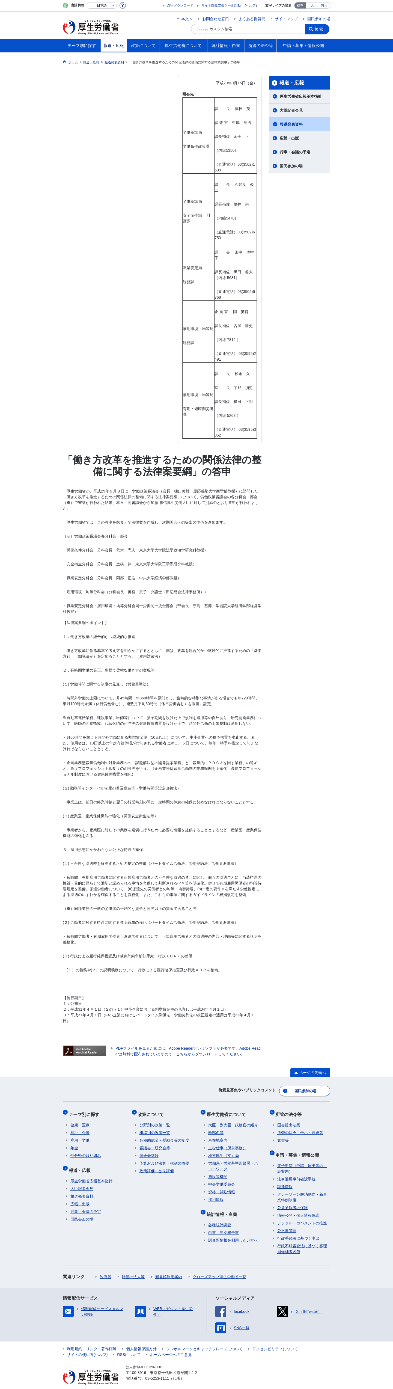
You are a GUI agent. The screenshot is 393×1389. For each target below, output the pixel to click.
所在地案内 (217, 1135)
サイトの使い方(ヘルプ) (87, 1346)
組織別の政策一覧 (154, 1128)
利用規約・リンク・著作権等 (92, 1340)
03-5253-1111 (157, 1370)
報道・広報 (291, 82)
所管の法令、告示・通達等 (300, 1128)
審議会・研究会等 (154, 1143)
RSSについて (128, 1346)
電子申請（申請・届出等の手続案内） (302, 1160)
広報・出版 (289, 138)
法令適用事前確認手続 (296, 1170)
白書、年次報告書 (223, 1224)
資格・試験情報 (221, 1187)
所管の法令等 (290, 1111)
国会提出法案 (288, 1120)
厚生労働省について (228, 1111)
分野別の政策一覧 (154, 1120)
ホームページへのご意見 (171, 1346)
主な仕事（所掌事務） (227, 1143)
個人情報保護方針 (141, 1340)
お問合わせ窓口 (215, 19)
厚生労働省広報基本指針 (301, 96)
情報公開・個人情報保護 (298, 1207)
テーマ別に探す (85, 1111)
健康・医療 (80, 1120)
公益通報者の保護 (292, 1199)
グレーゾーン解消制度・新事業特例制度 (302, 1189)
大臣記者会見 (291, 110)
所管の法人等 (133, 1268)
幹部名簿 (216, 1128)
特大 (324, 5)
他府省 (105, 1268)
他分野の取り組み (85, 1150)
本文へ (187, 19)
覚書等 (283, 1135)
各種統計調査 (219, 1216)
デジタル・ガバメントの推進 (302, 1214)
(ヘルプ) (251, 5)
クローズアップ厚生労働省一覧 (219, 1268)
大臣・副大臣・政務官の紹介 (233, 1120)
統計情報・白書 (223, 1207)
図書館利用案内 (168, 1268)
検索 (320, 29)
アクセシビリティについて (275, 1340)
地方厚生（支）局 (223, 1150)
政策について (152, 1111)
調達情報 (285, 1178)
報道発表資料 (291, 124)
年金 (74, 1143)
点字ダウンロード (180, 5)
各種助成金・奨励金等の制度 (164, 1135)
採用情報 (216, 1194)
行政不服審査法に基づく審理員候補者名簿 (302, 1240)
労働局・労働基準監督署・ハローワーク (233, 1161)
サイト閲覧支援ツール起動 (221, 5)
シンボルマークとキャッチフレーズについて (204, 1340)
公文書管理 (286, 1222)
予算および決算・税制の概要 (164, 1158)
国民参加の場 (318, 19)
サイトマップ (286, 19)
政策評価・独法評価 (156, 1166)
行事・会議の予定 (295, 152)
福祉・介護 (80, 1128)
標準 (300, 5)
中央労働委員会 (221, 1179)
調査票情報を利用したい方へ (233, 1232)
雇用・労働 (80, 1135)
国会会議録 (149, 1150)
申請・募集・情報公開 (299, 1148)
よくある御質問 (252, 19)
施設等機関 (217, 1172)
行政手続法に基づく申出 (298, 1230)
